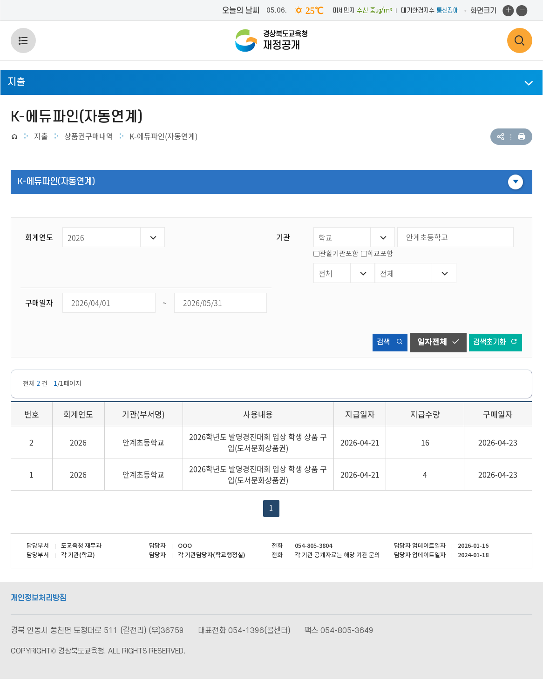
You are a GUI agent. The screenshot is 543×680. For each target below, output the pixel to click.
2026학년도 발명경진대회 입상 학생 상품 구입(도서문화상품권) (258, 443)
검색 (383, 342)
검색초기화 (493, 342)
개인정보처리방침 (39, 599)
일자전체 (434, 342)
